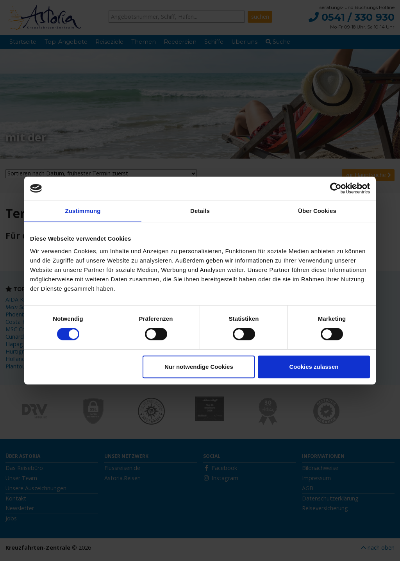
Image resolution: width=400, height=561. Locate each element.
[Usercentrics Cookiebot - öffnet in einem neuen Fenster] (336, 188)
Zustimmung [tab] (83, 210)
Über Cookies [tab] (317, 210)
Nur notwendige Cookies (198, 366)
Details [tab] (200, 210)
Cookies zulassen (314, 366)
